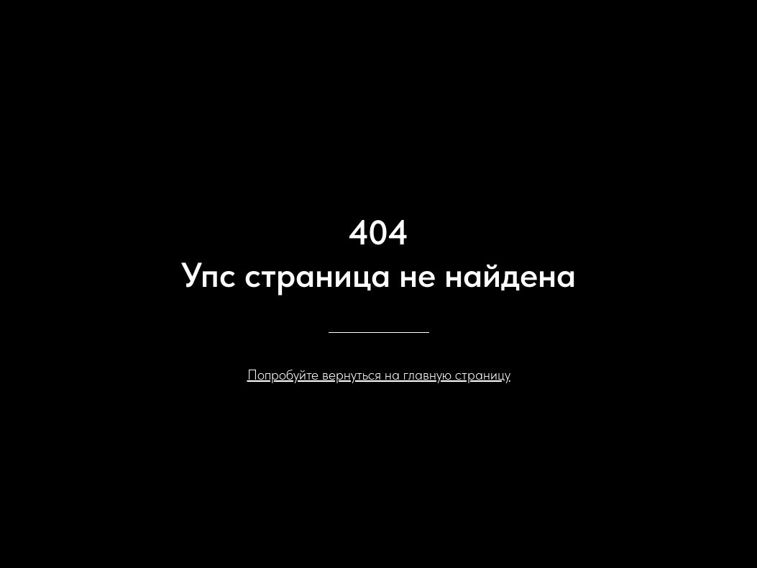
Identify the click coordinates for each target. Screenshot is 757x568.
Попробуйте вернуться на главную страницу (378, 374)
